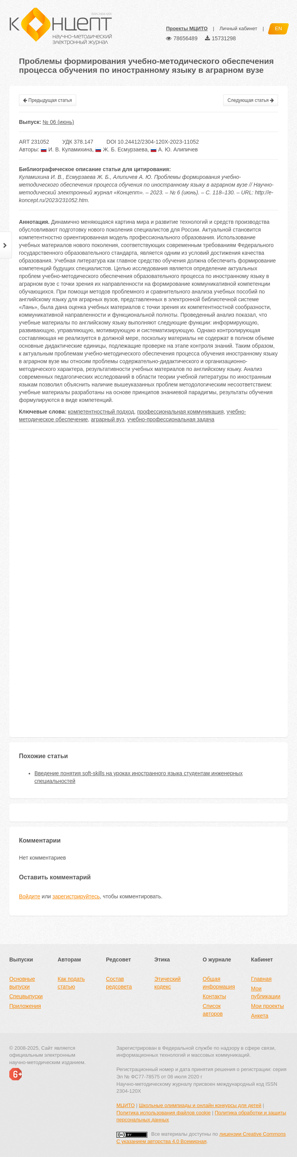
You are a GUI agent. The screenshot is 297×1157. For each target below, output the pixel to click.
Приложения (25, 1006)
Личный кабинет (238, 28)
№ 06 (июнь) (58, 122)
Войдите (29, 896)
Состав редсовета (119, 983)
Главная (261, 979)
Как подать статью (71, 983)
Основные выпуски (22, 983)
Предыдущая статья (47, 100)
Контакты (214, 996)
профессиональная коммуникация (180, 412)
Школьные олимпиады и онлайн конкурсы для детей (200, 1105)
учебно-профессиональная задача (170, 419)
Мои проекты (267, 1006)
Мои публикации (265, 992)
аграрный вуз (107, 419)
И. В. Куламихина (66, 149)
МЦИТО (125, 1105)
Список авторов (213, 1010)
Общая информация (219, 983)
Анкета (259, 1016)
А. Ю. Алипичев (174, 149)
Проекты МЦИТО (186, 28)
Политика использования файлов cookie (163, 1113)
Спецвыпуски (26, 996)
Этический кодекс (167, 983)
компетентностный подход (101, 412)
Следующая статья (250, 100)
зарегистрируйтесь (76, 896)
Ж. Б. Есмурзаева (121, 149)
